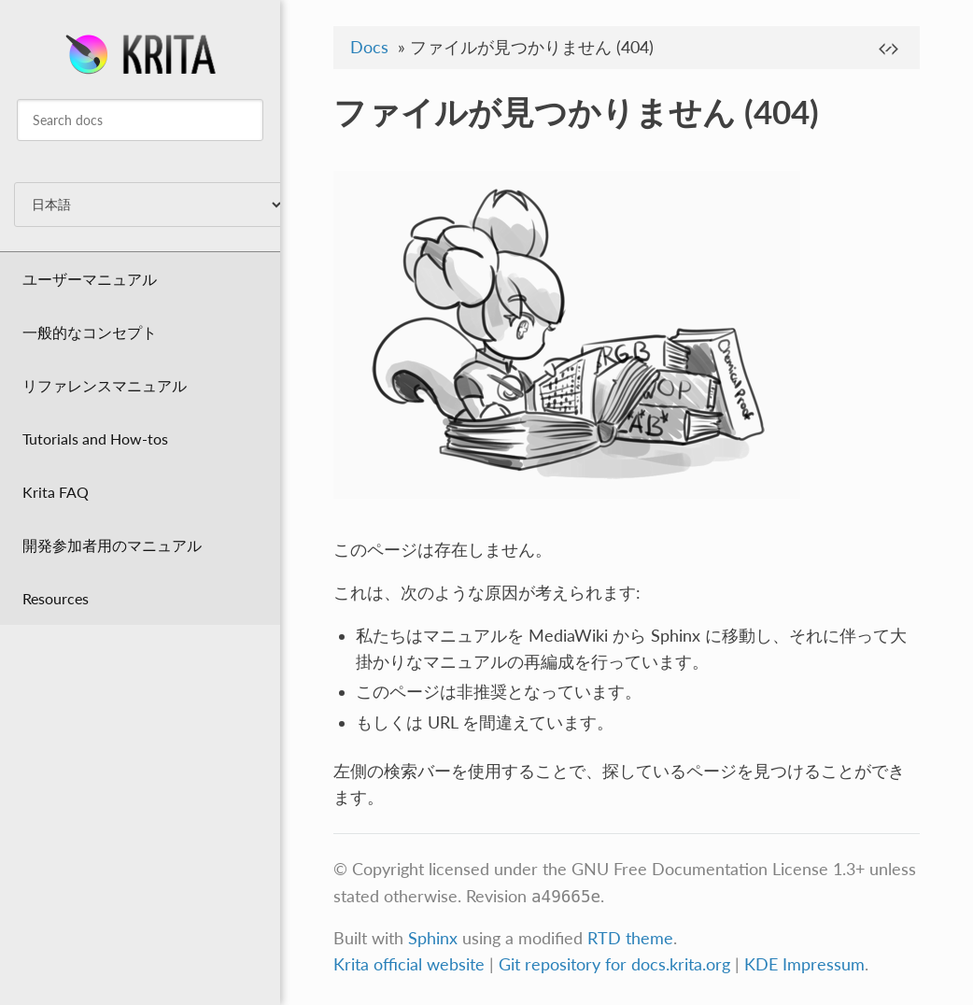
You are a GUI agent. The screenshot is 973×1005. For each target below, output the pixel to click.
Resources (55, 598)
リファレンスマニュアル (104, 385)
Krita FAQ (55, 492)
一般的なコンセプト (89, 332)
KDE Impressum (804, 964)
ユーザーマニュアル (89, 279)
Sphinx (433, 938)
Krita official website (409, 964)
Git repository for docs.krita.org (617, 964)
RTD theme (630, 938)
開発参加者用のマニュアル (112, 545)
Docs (369, 47)
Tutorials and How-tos (95, 438)
